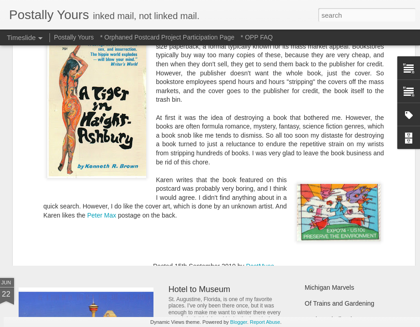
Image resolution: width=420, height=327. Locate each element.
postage (242, 170)
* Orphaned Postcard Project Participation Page (167, 37)
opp (222, 170)
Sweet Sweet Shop (65, 211)
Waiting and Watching (335, 209)
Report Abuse (265, 322)
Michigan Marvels (329, 287)
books (204, 170)
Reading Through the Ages (217, 213)
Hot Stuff (317, 225)
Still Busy (318, 194)
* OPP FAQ (257, 37)
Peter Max (101, 108)
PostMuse (260, 159)
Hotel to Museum (199, 289)
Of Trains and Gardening (339, 303)
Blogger (238, 322)
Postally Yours (74, 37)
